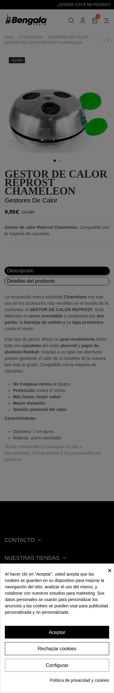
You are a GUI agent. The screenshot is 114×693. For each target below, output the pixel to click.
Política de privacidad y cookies (79, 680)
